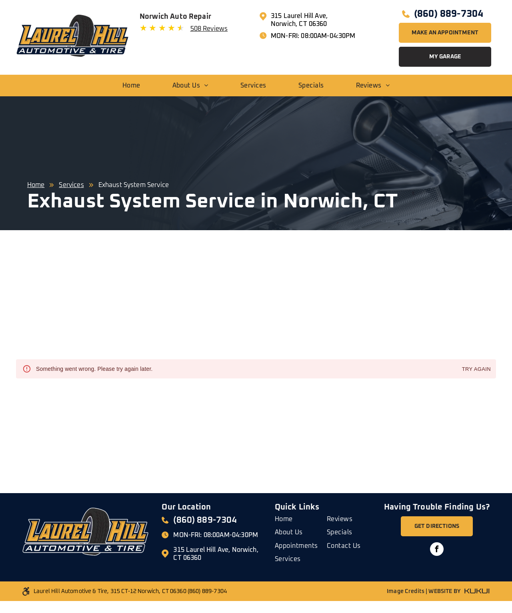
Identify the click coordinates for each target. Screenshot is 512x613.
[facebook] (437, 550)
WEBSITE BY (444, 591)
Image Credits (405, 591)
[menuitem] (131, 85)
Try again (476, 369)
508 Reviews (209, 29)
